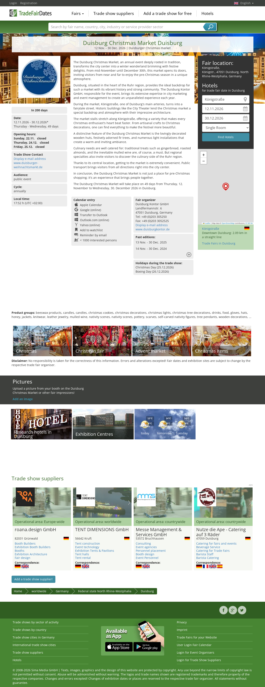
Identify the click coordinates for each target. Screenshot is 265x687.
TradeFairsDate (30, 13)
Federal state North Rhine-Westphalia (104, 591)
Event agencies (146, 547)
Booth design (145, 554)
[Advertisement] (133, 297)
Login (13, 3)
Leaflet (206, 223)
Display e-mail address (30, 159)
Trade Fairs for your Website (197, 637)
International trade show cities (34, 645)
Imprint (182, 630)
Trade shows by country (29, 630)
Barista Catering (207, 558)
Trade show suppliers (113, 13)
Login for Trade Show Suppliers (199, 660)
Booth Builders (25, 543)
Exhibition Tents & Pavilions (94, 551)
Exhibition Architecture (31, 554)
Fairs (78, 13)
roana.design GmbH (35, 529)
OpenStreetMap (228, 223)
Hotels (207, 13)
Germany (62, 591)
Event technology (87, 547)
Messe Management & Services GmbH (159, 532)
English (247, 3)
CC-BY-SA (249, 223)
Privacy (182, 622)
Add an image (23, 399)
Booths (19, 551)
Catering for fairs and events (216, 543)
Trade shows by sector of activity (36, 622)
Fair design (22, 558)
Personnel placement (151, 551)
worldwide (39, 591)
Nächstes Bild (129, 502)
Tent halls (82, 554)
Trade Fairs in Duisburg (218, 243)
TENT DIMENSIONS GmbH (102, 529)
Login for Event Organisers (195, 652)
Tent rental (83, 558)
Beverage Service (208, 547)
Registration (28, 3)
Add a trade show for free (168, 13)
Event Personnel (147, 558)
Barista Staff (204, 554)
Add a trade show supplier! (33, 579)
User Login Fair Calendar (194, 645)
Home (18, 591)
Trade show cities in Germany (34, 637)
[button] (225, 186)
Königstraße (210, 229)
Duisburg (147, 591)
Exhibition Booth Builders (33, 547)
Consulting (143, 543)
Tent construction (87, 543)
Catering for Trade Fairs (213, 551)
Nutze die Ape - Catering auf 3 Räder (221, 532)
